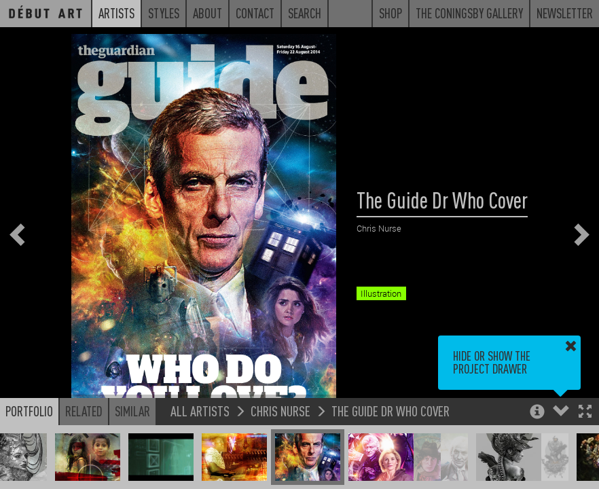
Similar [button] (132, 411)
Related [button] (84, 411)
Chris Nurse (280, 410)
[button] (585, 412)
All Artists (200, 410)
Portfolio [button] (29, 411)
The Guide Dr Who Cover (390, 410)
